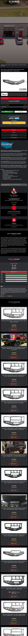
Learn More (17, 118)
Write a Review (14, 271)
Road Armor (25, 108)
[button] (26, 82)
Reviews (14, 132)
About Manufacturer (14, 137)
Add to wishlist (20, 111)
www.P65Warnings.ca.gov (5, 185)
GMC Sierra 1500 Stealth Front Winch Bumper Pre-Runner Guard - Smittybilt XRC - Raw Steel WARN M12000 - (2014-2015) (14, 348)
